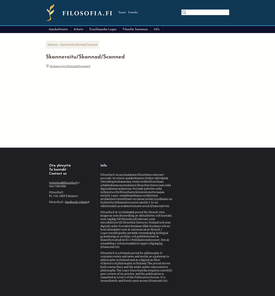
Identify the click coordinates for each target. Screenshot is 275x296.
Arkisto (78, 29)
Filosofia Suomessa (135, 29)
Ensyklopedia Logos (102, 29)
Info (156, 29)
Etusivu (53, 44)
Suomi (122, 12)
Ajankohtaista (58, 29)
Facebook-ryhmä (77, 202)
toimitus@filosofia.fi (64, 182)
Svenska (133, 12)
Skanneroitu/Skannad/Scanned (69, 66)
